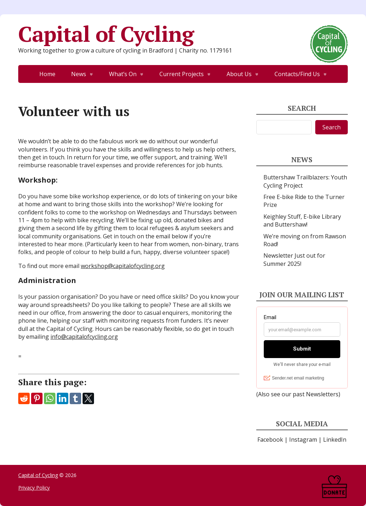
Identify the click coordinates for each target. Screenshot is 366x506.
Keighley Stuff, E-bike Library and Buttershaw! (302, 220)
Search (331, 127)
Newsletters (322, 394)
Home (47, 74)
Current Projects (181, 74)
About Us (239, 74)
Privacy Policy (34, 487)
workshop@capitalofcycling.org (123, 266)
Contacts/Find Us (297, 74)
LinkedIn (334, 439)
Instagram (303, 439)
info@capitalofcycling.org (84, 337)
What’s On (123, 74)
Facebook (270, 439)
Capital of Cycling (183, 34)
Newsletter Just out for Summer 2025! (294, 259)
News (78, 74)
